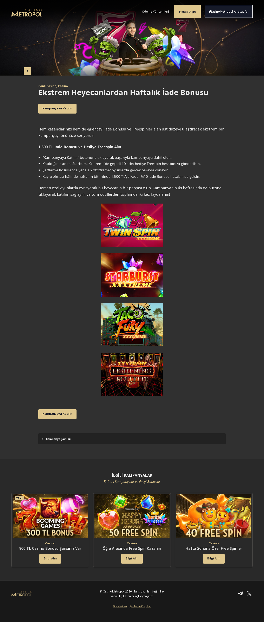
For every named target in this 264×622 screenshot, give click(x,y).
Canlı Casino (48, 86)
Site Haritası (120, 615)
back (19, 70)
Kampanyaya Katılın (63, 108)
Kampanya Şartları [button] (56, 439)
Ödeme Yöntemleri (148, 10)
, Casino (65, 86)
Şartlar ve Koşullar (140, 615)
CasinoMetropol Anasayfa (231, 10)
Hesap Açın (184, 10)
